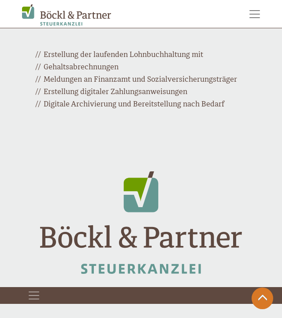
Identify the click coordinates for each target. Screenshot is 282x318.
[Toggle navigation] (255, 14)
